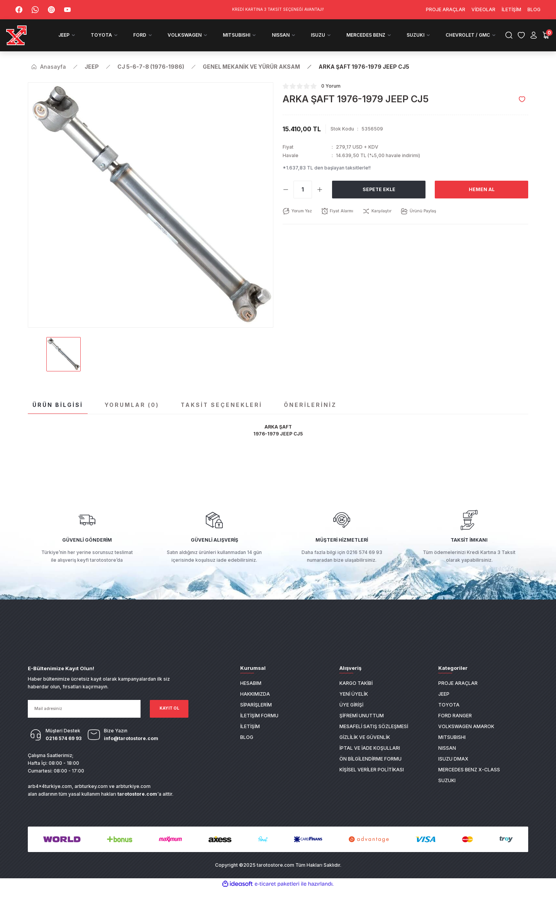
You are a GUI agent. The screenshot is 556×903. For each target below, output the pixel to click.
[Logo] (33, 42)
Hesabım (250, 697)
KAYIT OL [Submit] (169, 722)
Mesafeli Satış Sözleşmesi (373, 740)
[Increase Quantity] (320, 203)
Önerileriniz (310, 418)
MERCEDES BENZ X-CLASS (469, 783)
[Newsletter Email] (84, 722)
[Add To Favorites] (522, 113)
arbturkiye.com (133, 800)
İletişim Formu (259, 729)
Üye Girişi (351, 719)
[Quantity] (302, 203)
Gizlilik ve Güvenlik (364, 751)
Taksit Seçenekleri (221, 418)
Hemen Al (481, 203)
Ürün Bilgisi (57, 418)
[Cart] (537, 42)
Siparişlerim (256, 719)
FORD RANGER (455, 729)
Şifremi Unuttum (361, 729)
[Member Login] (524, 42)
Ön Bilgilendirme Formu (370, 773)
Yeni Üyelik (353, 708)
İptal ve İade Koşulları (369, 762)
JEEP (443, 708)
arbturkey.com (91, 800)
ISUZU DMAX (453, 773)
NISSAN (447, 762)
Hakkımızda (255, 708)
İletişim (250, 740)
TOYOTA (448, 719)
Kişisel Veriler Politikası (371, 783)
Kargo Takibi (356, 697)
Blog (246, 751)
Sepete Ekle (378, 203)
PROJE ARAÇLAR (458, 697)
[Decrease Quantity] (286, 203)
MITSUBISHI (452, 751)
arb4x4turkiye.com (50, 800)
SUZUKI (447, 794)
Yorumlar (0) (132, 418)
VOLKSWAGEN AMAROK (466, 740)
